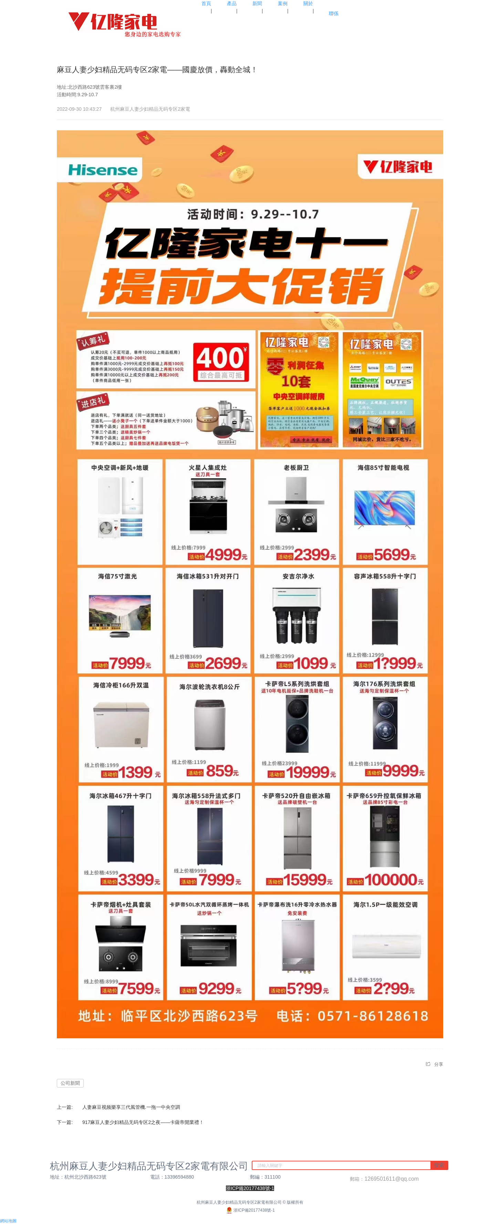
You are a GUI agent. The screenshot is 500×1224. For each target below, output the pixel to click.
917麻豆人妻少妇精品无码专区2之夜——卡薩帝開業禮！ (143, 1122)
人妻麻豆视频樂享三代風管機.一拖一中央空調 (131, 1107)
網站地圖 (8, 1220)
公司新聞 (70, 1083)
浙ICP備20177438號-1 (250, 1210)
